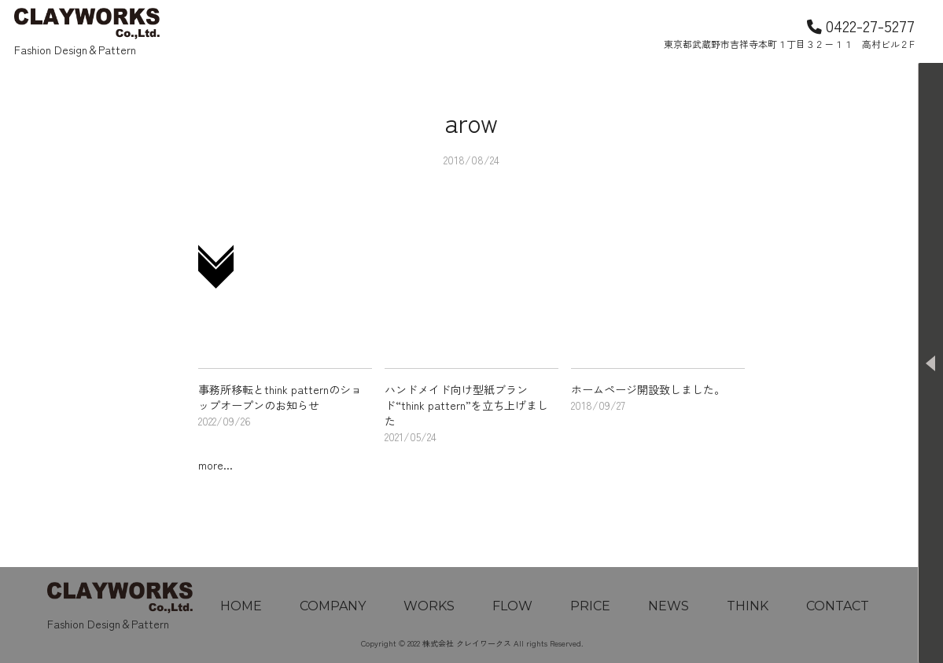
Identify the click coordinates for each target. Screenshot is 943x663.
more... (215, 465)
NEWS (668, 606)
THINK (747, 606)
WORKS (429, 606)
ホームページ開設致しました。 (648, 389)
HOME (241, 606)
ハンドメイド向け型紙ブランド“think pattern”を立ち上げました (466, 405)
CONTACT (837, 606)
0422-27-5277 (861, 25)
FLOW (512, 606)
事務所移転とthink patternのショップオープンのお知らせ (280, 397)
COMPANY (333, 606)
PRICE (590, 606)
